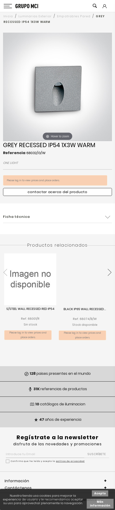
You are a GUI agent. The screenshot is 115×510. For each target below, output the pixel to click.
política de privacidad (70, 461)
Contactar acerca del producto (57, 191)
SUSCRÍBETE (96, 454)
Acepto (100, 493)
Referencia (14, 153)
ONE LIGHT (10, 163)
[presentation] (5, 269)
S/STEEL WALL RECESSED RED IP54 (30, 309)
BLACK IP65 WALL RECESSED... (85, 309)
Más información (100, 503)
